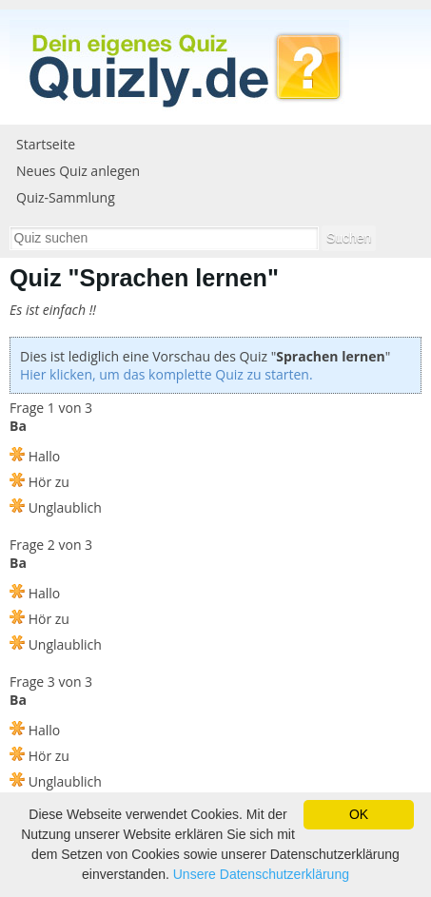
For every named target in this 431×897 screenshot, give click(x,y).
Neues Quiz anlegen (78, 171)
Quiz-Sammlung (65, 197)
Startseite (45, 144)
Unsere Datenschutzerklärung (261, 874)
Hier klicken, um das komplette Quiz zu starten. (166, 374)
